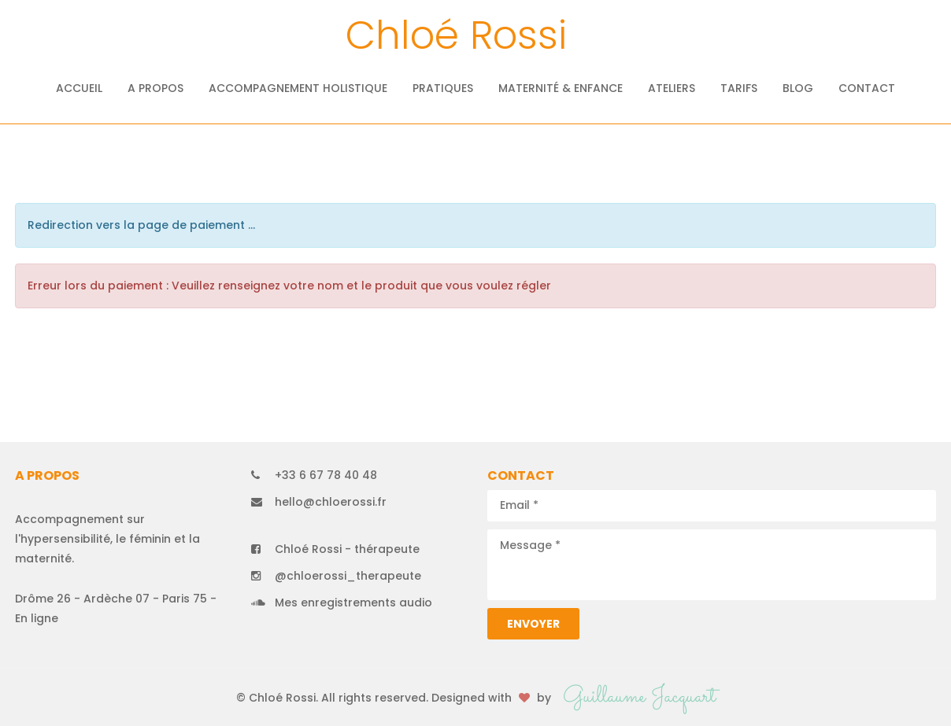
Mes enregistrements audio (353, 602)
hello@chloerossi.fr (331, 502)
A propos (155, 88)
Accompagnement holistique (298, 88)
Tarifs (738, 88)
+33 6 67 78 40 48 (326, 475)
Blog (798, 88)
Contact (866, 88)
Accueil (79, 88)
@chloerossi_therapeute (348, 576)
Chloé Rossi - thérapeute (347, 549)
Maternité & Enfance (560, 88)
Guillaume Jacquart (639, 697)
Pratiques (443, 88)
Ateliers (671, 88)
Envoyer (533, 624)
